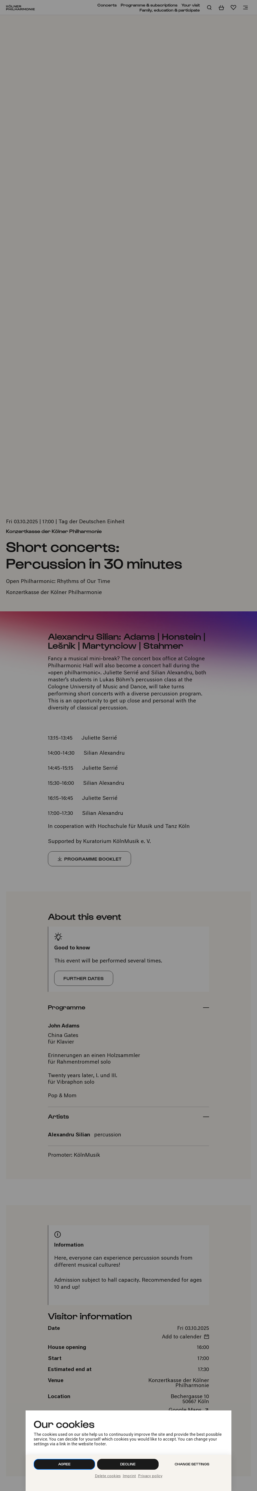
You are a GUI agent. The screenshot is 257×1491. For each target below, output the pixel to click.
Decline (128, 1464)
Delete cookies (108, 1476)
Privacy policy (150, 1476)
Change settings (192, 1464)
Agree (64, 1464)
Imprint (129, 1476)
